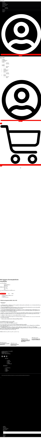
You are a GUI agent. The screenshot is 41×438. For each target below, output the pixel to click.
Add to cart (3, 293)
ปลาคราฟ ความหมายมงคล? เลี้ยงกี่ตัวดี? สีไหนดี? (15, 345)
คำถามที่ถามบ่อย (9, 363)
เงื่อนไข (3, 11)
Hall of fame (4, 5)
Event (6, 368)
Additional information (5, 297)
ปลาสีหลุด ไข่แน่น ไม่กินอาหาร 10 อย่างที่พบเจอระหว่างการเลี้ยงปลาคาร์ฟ (25, 341)
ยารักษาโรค (6, 8)
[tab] (21, 295)
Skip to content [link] (2, 0)
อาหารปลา (6, 7)
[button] (20, 401)
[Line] (2, 356)
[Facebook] (4, 356)
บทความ (3, 9)
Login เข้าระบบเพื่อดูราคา (3, 283)
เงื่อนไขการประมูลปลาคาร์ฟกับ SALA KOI (7, 295)
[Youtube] (6, 356)
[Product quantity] (4, 291)
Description (3, 296)
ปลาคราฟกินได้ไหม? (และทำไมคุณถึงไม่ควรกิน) (4, 344)
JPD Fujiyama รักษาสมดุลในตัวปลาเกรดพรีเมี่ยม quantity (7, 290)
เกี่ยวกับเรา (4, 3)
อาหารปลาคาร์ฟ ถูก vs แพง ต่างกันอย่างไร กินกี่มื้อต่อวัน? (36, 339)
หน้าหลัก (3, 2)
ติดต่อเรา (3, 10)
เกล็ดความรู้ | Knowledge (3, 342)
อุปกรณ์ (3, 6)
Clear (4, 289)
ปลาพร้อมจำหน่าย (5, 4)
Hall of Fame (4, 61)
